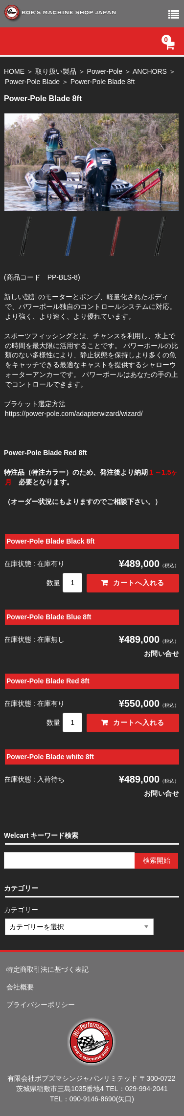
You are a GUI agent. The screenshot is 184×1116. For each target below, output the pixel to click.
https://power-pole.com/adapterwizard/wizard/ (74, 413)
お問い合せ (162, 653)
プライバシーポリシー (40, 1004)
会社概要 (20, 987)
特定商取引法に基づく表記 (47, 969)
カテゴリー (21, 910)
